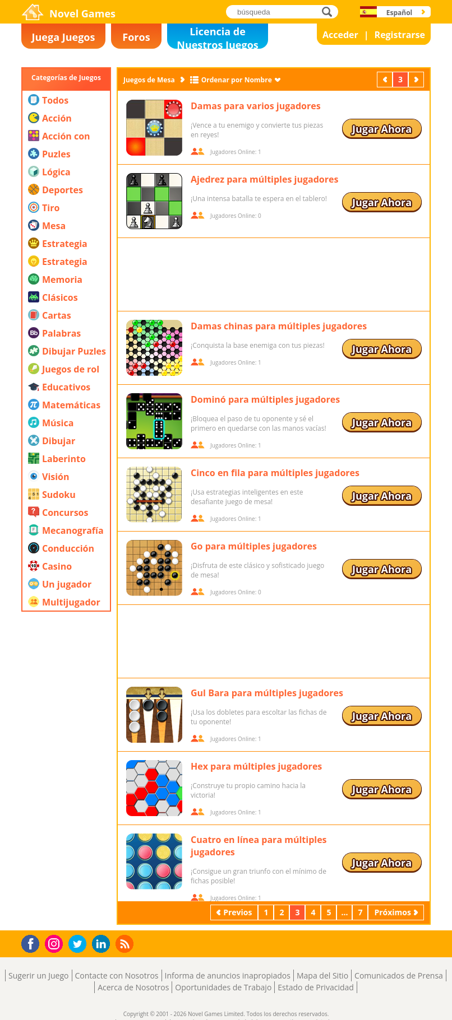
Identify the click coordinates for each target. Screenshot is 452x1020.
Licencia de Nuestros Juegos (218, 37)
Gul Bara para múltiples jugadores (267, 693)
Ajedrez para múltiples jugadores (264, 179)
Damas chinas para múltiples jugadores (279, 326)
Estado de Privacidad (316, 987)
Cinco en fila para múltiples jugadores (275, 473)
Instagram (55, 943)
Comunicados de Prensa (398, 975)
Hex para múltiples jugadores (256, 766)
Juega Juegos (63, 37)
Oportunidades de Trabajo (223, 987)
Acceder (340, 35)
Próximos (417, 79)
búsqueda (330, 11)
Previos (386, 79)
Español (399, 12)
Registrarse (400, 35)
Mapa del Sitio (322, 975)
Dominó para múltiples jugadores (265, 399)
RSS (126, 943)
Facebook (33, 942)
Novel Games (82, 13)
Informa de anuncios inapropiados (227, 975)
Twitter (79, 944)
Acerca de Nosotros (133, 987)
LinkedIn (103, 944)
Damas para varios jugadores (256, 106)
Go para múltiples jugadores (254, 546)
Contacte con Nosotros (117, 975)
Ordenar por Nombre (236, 80)
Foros (136, 37)
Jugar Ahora (382, 129)
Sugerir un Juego (38, 975)
